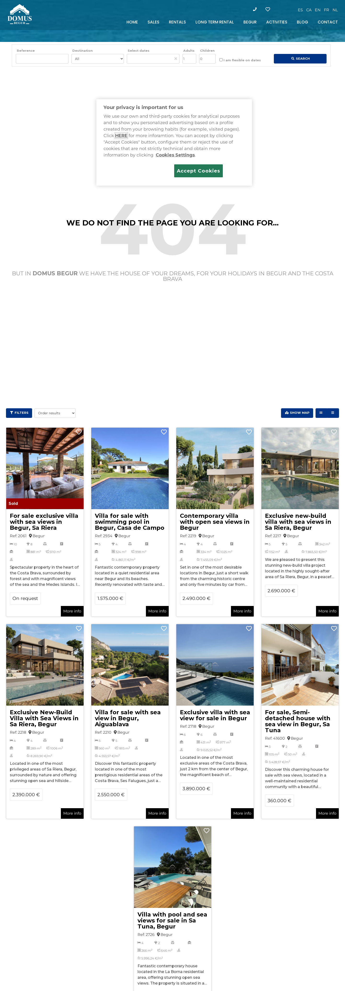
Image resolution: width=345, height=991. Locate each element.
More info (72, 611)
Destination (82, 50)
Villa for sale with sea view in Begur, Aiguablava (128, 718)
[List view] (333, 413)
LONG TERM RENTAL (215, 22)
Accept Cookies (198, 171)
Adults (189, 50)
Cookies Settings (175, 155)
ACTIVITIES (276, 22)
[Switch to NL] (335, 10)
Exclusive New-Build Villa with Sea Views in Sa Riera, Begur (44, 718)
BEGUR (250, 22)
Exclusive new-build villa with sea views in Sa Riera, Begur (298, 521)
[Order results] (54, 413)
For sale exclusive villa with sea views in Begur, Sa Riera (44, 521)
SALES (153, 22)
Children (207, 50)
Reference (26, 50)
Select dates (139, 50)
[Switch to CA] (309, 10)
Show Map (300, 413)
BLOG (302, 22)
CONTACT (328, 22)
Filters (22, 413)
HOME (132, 22)
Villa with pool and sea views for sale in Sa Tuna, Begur (172, 920)
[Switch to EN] (317, 10)
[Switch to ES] (300, 10)
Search (303, 58)
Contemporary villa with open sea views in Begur (215, 521)
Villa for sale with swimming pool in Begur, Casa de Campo (129, 521)
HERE (121, 135)
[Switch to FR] (326, 10)
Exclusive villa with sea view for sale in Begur (215, 715)
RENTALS (177, 22)
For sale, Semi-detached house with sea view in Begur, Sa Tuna (297, 721)
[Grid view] (321, 413)
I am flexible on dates (240, 60)
